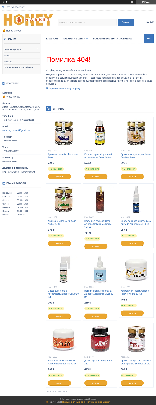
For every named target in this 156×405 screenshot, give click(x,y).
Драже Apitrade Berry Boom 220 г (98, 362)
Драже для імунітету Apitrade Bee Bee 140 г (136, 156)
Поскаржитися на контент (73, 402)
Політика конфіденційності (98, 402)
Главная (52, 38)
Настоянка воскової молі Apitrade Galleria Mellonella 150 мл (98, 224)
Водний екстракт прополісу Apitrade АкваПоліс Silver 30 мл (98, 294)
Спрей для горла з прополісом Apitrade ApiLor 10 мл (63, 294)
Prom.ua (92, 399)
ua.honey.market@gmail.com (16, 130)
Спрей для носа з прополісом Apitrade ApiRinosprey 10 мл (136, 222)
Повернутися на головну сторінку (63, 88)
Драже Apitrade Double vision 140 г (63, 156)
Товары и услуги (12, 49)
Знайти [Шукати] (126, 22)
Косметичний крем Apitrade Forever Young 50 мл (135, 292)
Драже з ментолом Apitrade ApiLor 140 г (62, 222)
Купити (59, 177)
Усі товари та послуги (56, 391)
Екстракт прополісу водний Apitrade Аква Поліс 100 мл (98, 156)
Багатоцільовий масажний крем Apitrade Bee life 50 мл (62, 362)
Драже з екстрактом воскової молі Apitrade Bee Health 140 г (136, 362)
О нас (7, 55)
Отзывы (8, 61)
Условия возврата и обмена (18, 67)
